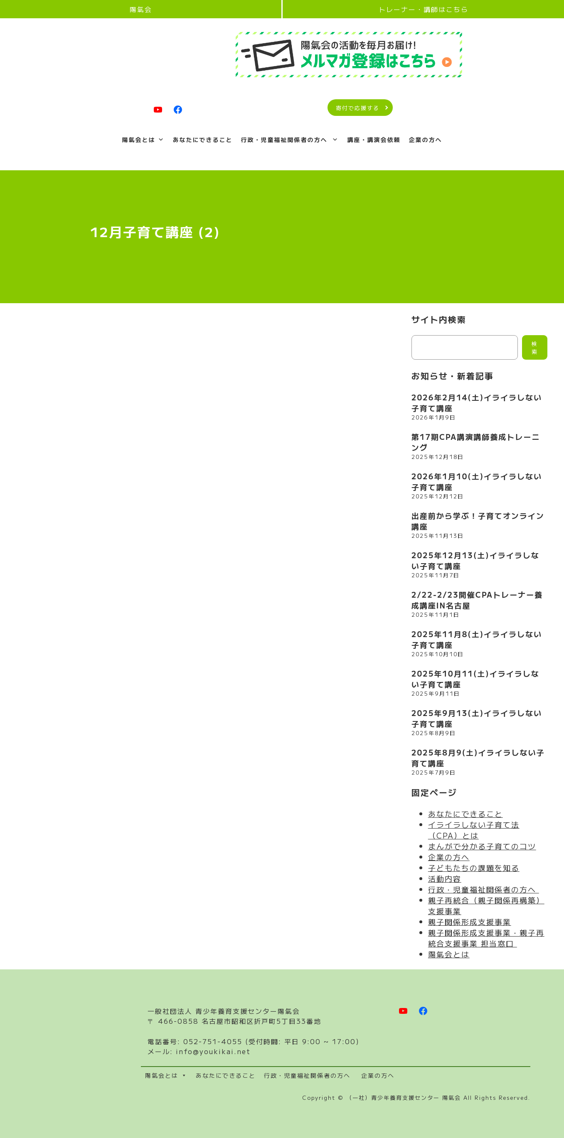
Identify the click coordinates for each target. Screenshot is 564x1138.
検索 (535, 348)
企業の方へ (425, 139)
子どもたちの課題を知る (474, 867)
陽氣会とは (143, 139)
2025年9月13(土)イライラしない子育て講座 (476, 718)
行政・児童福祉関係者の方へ (290, 139)
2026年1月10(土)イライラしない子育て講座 (476, 481)
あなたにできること (203, 139)
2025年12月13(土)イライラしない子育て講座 (475, 560)
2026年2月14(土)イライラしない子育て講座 (476, 402)
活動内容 (444, 878)
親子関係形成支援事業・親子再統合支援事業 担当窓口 (486, 938)
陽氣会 (141, 9)
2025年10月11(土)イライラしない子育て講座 (475, 678)
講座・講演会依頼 (373, 139)
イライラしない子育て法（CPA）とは (474, 830)
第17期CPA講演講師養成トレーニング (475, 442)
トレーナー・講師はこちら (423, 9)
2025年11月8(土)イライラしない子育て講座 (476, 639)
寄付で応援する (357, 108)
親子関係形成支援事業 (469, 921)
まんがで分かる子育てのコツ (482, 846)
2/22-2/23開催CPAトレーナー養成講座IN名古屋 (477, 600)
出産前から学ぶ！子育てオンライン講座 (477, 521)
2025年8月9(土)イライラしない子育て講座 (478, 757)
